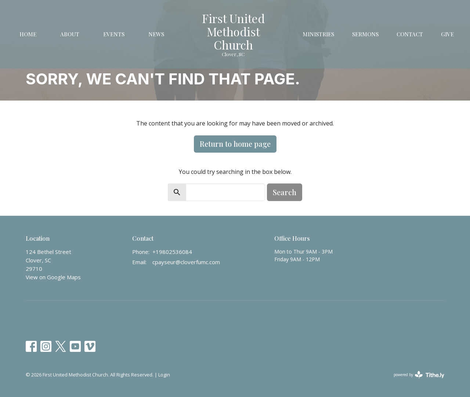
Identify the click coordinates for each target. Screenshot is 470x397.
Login (164, 374)
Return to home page (235, 144)
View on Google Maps (53, 277)
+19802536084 (172, 251)
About (69, 34)
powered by (419, 375)
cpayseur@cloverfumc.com (186, 262)
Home (27, 34)
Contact (410, 34)
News (156, 34)
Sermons (365, 34)
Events (113, 34)
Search (284, 192)
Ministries (318, 34)
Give (447, 34)
